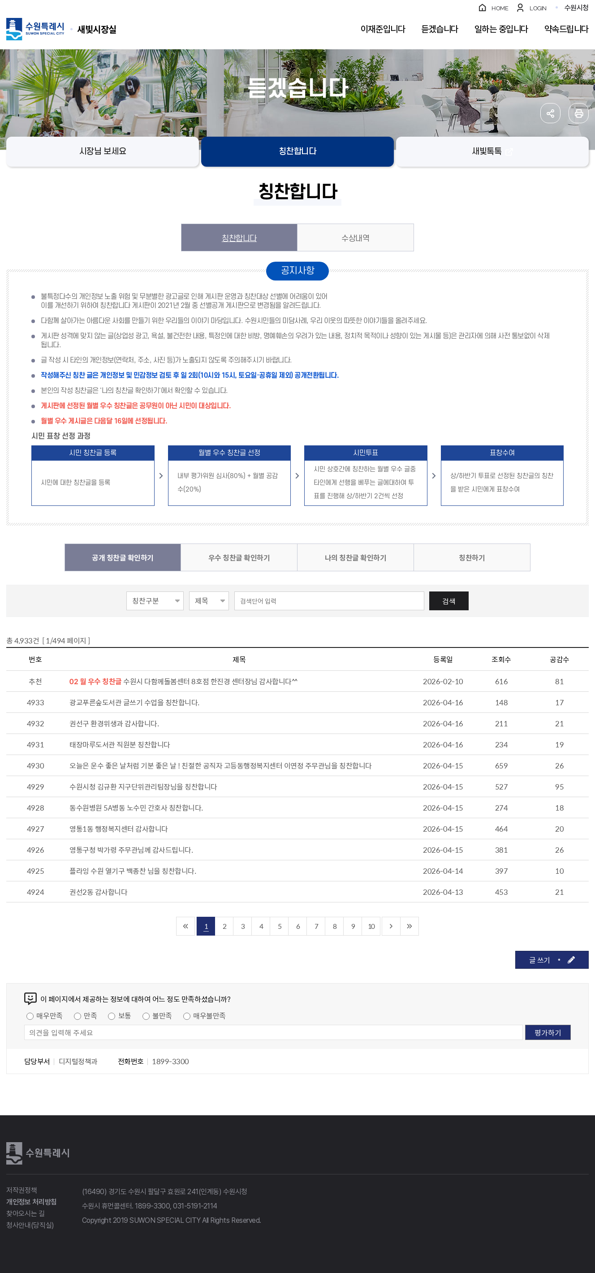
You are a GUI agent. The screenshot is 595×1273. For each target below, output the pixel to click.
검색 (449, 601)
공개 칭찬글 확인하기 (123, 557)
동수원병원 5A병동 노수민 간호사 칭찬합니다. (136, 807)
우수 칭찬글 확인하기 (239, 557)
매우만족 (49, 1015)
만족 (90, 1015)
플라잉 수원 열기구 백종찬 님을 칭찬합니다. (132, 870)
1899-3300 (152, 1206)
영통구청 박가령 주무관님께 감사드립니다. (131, 849)
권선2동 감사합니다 (98, 891)
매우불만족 (209, 1015)
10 (371, 926)
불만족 (162, 1015)
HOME (500, 8)
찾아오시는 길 (25, 1213)
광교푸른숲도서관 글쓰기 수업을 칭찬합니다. (134, 702)
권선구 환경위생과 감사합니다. (114, 723)
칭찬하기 (472, 557)
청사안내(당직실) (30, 1225)
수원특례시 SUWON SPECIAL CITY (96, 28)
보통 (124, 1015)
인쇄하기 (579, 113)
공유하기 (550, 113)
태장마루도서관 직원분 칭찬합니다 (119, 744)
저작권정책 (21, 1190)
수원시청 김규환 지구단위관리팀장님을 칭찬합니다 (143, 786)
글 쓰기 (539, 959)
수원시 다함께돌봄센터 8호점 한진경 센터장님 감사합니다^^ (210, 681)
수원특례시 (37, 1153)
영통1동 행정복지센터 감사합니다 (118, 828)
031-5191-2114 (195, 1206)
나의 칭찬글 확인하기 (356, 557)
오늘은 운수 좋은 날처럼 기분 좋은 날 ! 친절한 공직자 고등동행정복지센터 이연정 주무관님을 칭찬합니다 (220, 765)
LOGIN (538, 8)
